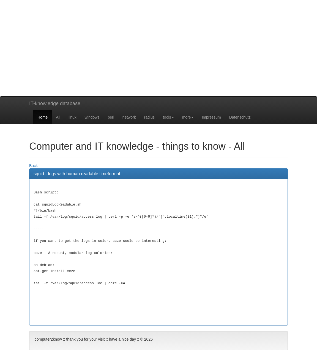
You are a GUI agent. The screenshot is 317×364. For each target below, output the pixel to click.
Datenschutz (240, 117)
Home (42, 117)
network (129, 117)
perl (111, 117)
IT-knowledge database (54, 103)
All (58, 117)
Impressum (211, 117)
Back (33, 165)
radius (149, 117)
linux (72, 117)
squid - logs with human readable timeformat (77, 173)
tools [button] (168, 117)
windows (92, 117)
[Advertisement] (158, 57)
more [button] (188, 117)
